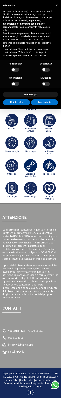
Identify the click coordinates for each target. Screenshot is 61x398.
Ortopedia (11, 174)
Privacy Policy (12, 380)
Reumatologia (30, 196)
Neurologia (30, 151)
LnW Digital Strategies (30, 386)
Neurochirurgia (12, 151)
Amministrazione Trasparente (28, 383)
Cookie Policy (27, 380)
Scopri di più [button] (30, 94)
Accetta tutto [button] (44, 102)
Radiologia (12, 196)
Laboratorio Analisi (30, 130)
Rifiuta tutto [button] (16, 102)
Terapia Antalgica (49, 197)
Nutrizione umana (49, 152)
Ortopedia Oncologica (30, 175)
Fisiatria (11, 129)
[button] (56, 5)
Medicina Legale (49, 130)
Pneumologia (49, 174)
